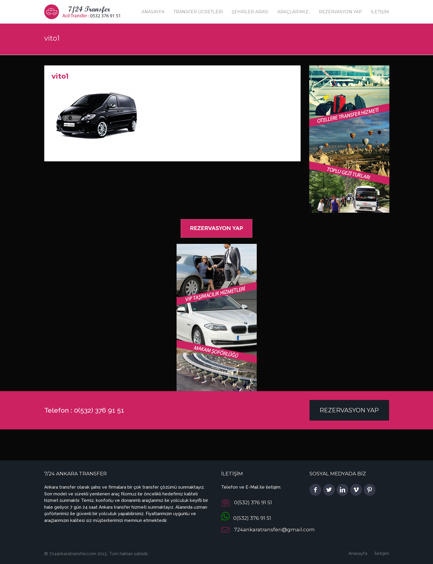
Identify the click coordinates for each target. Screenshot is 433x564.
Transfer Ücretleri (198, 11)
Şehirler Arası (250, 11)
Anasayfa (152, 11)
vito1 (60, 76)
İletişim (380, 11)
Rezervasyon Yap (340, 11)
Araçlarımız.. (293, 11)
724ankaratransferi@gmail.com (274, 529)
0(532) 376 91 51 (246, 518)
